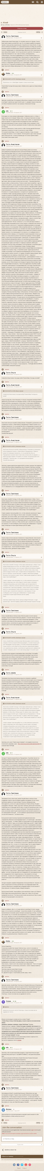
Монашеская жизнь (24, 24)
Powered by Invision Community (22, 1170)
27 (41, 1144)
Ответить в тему (22, 28)
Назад (5, 32)
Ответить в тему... (9, 1139)
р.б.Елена (7, 24)
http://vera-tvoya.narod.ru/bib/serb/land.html (29, 744)
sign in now (34, 1130)
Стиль (24, 1168)
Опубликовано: (14, 37)
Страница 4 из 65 (22, 32)
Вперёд (38, 32)
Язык (19, 1168)
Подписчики (20, 1144)
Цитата (7, 70)
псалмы (19, 1040)
